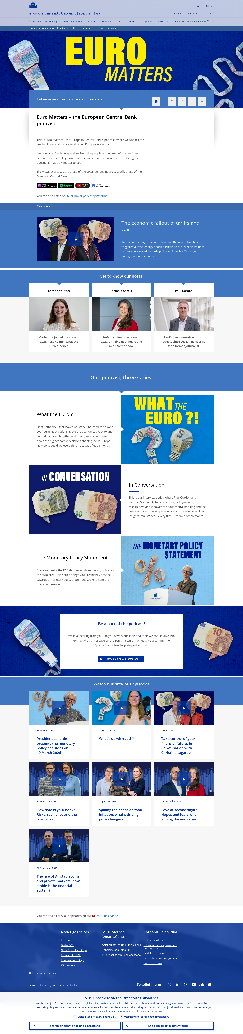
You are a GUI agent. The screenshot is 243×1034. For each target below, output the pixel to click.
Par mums (177, 13)
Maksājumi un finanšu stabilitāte (79, 21)
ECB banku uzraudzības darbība (192, 21)
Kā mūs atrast (69, 965)
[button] (203, 6)
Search (198, 6)
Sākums (33, 28)
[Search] (181, 6)
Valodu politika (153, 963)
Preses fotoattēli (71, 955)
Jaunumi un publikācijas (156, 21)
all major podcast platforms (89, 196)
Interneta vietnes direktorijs (44, 973)
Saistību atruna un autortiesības (121, 945)
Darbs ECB (67, 945)
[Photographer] (211, 328)
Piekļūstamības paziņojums (160, 958)
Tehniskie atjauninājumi (116, 950)
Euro (119, 21)
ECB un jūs (192, 13)
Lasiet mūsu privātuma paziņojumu (96, 1016)
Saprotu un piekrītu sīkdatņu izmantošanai (75, 1025)
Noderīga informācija (74, 950)
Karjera (207, 13)
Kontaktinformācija (72, 960)
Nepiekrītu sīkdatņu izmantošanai (168, 1025)
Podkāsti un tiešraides (80, 28)
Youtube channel (107, 916)
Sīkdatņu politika (154, 953)
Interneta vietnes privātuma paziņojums (160, 946)
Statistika (106, 21)
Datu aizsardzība (154, 940)
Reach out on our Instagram (122, 659)
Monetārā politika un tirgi (45, 21)
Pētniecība (133, 21)
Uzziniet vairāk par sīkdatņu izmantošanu (146, 1016)
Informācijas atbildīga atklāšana (121, 955)
